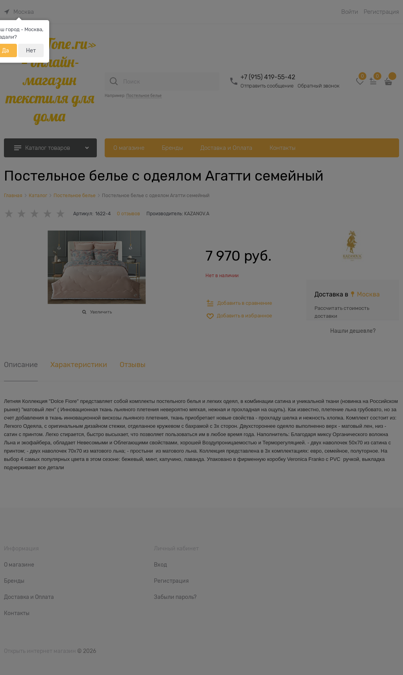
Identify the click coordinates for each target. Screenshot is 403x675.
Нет (31, 50)
